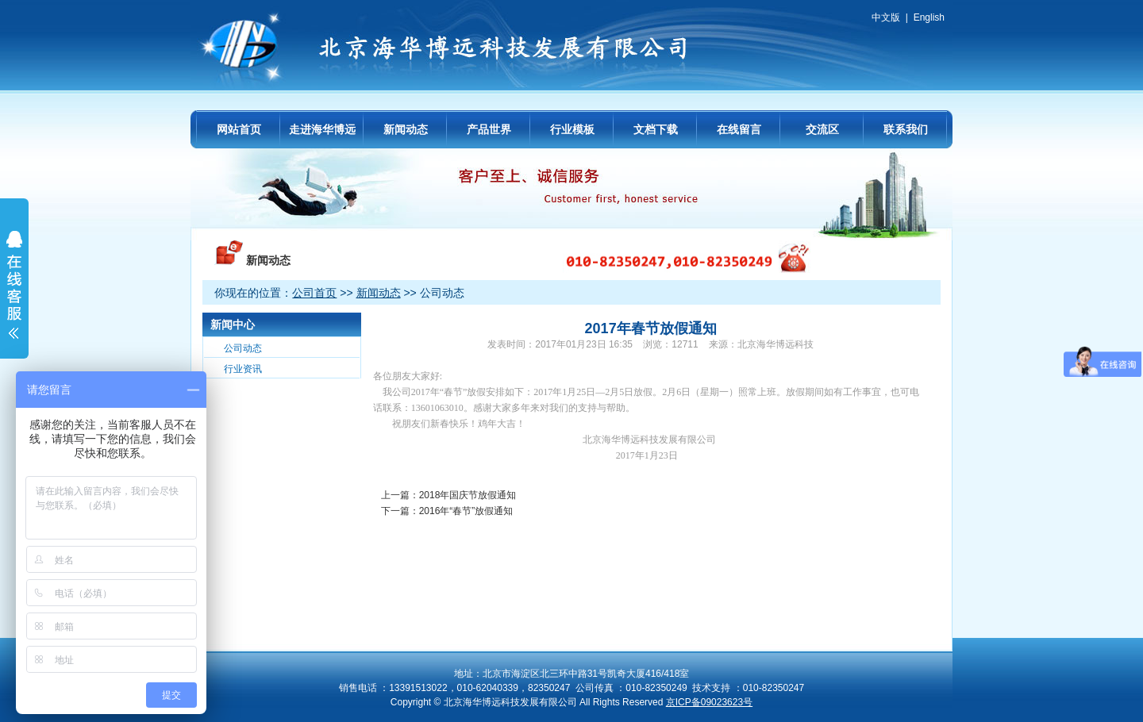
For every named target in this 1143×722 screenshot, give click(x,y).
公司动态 (243, 348)
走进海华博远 (322, 129)
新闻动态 (405, 129)
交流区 (822, 129)
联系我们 (905, 129)
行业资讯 (243, 368)
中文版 (886, 17)
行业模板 (572, 129)
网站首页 (239, 129)
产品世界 (489, 129)
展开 (14, 295)
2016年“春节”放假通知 (466, 511)
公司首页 (314, 292)
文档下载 (655, 129)
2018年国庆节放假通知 (468, 495)
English (929, 17)
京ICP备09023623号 (709, 702)
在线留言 (739, 129)
